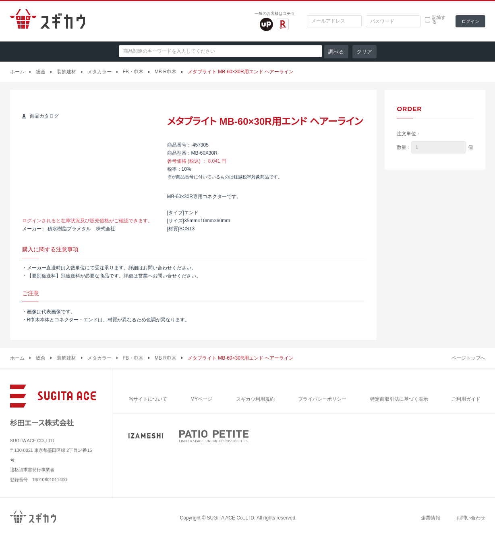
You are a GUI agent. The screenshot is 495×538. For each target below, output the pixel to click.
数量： (404, 147)
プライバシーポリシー (322, 399)
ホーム (17, 71)
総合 (41, 71)
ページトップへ (468, 358)
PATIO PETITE (214, 436)
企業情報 (430, 518)
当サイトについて (147, 399)
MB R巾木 (165, 71)
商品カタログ (44, 116)
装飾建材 (66, 71)
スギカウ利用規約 (255, 399)
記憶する (438, 19)
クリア (364, 52)
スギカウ (47, 21)
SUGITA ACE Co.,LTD (230, 518)
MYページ (201, 399)
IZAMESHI (145, 436)
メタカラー (99, 71)
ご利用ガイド (466, 399)
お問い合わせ (470, 518)
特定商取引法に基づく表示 (399, 399)
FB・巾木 (133, 71)
